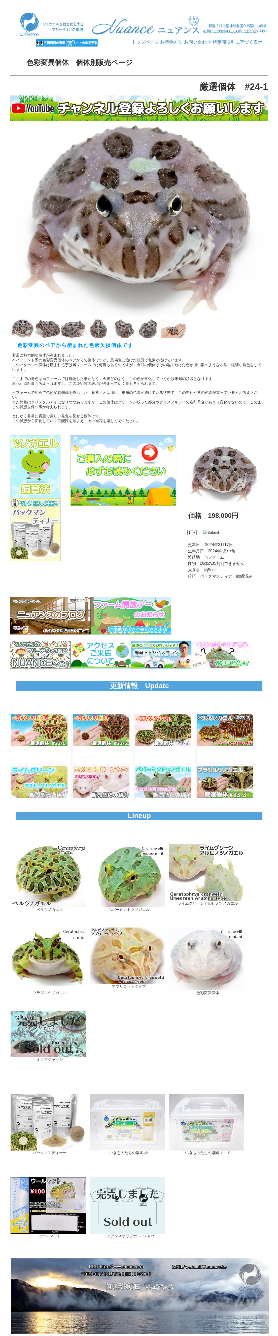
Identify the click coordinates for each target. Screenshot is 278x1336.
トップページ (145, 42)
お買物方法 (171, 42)
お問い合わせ (197, 42)
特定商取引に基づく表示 (237, 42)
